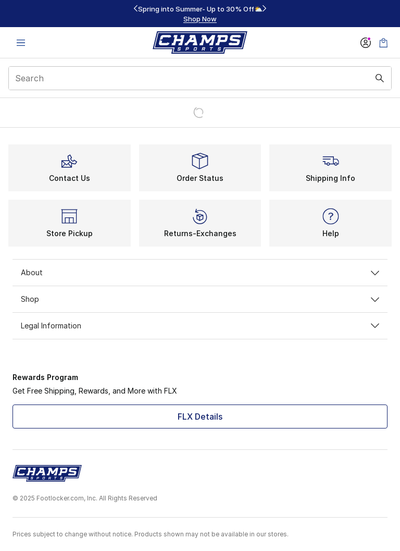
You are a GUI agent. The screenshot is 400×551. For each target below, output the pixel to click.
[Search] (200, 78)
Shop (200, 299)
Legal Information (200, 325)
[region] (200, 14)
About (200, 272)
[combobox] (200, 78)
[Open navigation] (20, 42)
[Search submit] (379, 78)
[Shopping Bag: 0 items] (383, 42)
